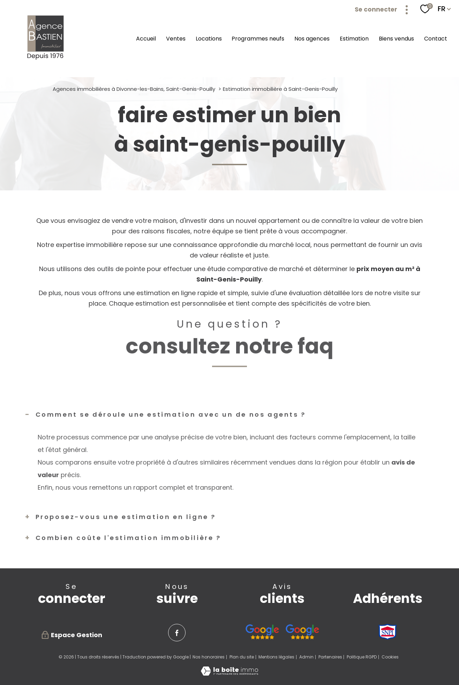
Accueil (146, 39)
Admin (306, 657)
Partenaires (330, 657)
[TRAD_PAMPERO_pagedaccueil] (46, 59)
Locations (209, 39)
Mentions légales (276, 657)
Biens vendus (396, 39)
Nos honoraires (209, 657)
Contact (435, 39)
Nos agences (312, 39)
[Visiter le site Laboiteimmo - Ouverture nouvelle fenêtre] (229, 673)
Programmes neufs (258, 39)
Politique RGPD (362, 657)
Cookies (390, 657)
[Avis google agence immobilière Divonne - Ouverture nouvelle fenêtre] (262, 632)
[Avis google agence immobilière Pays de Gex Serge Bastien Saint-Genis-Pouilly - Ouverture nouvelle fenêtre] (302, 632)
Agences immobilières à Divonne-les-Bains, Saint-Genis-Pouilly (134, 89)
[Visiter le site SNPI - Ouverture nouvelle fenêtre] (387, 632)
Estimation (354, 39)
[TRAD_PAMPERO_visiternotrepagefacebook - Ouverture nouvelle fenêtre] (177, 632)
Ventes (176, 39)
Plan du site (242, 657)
